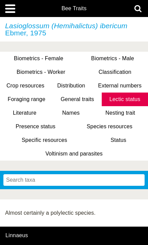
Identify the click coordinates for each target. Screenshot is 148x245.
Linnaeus (16, 235)
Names (71, 113)
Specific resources (44, 140)
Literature (24, 113)
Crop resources (25, 85)
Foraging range (26, 99)
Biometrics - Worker (41, 72)
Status (118, 140)
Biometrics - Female (38, 58)
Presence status (35, 126)
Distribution (71, 85)
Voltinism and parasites (73, 154)
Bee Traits (74, 8)
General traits (77, 99)
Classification (115, 72)
